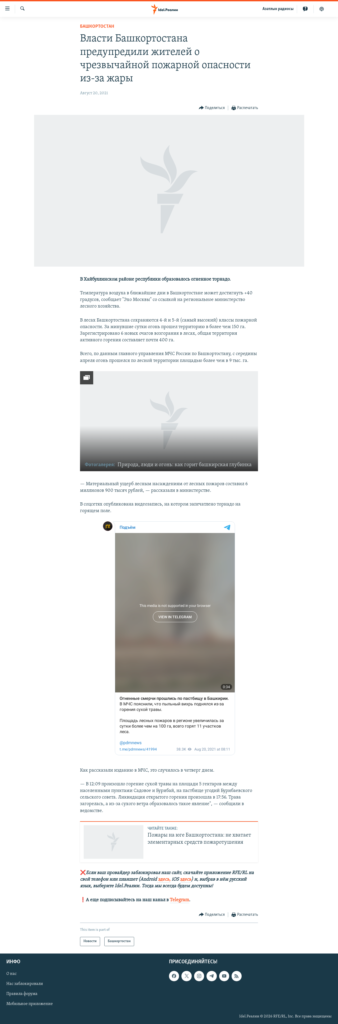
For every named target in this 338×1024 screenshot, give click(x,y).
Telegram (179, 900)
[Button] (212, 108)
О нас (11, 974)
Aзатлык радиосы (278, 9)
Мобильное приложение (29, 1004)
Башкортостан (97, 26)
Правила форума (21, 994)
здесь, (164, 879)
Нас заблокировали (24, 984)
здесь (185, 879)
